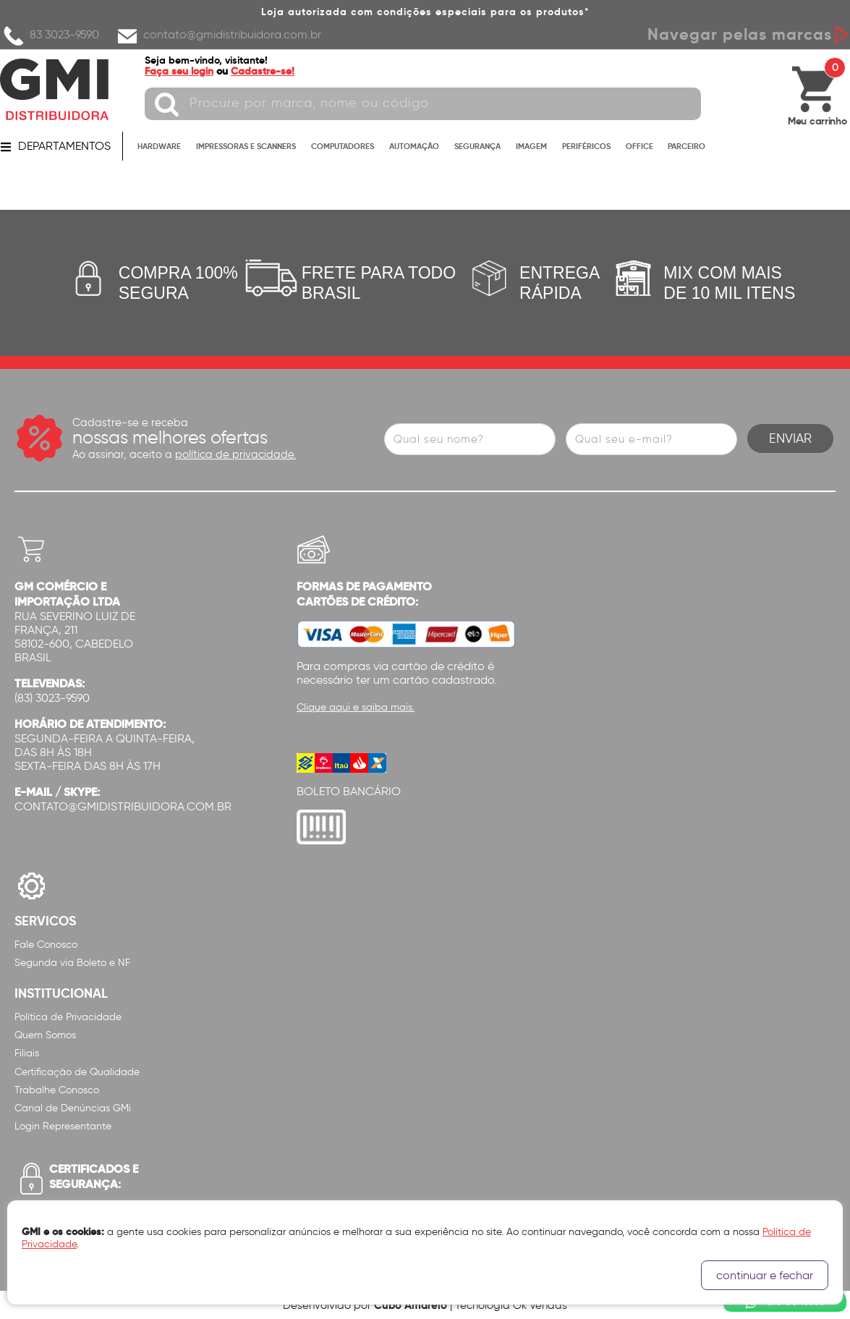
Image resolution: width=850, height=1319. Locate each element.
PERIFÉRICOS (586, 146)
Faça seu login (179, 70)
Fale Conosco (45, 944)
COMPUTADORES (342, 146)
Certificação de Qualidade (77, 1072)
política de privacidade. (235, 454)
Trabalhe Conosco (56, 1090)
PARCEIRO (686, 146)
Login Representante (62, 1126)
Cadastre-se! (262, 70)
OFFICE (639, 146)
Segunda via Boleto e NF (72, 963)
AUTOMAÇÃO (414, 146)
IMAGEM (531, 146)
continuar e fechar (764, 1275)
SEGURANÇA (477, 146)
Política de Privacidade (68, 1017)
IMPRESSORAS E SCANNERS (246, 146)
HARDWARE (159, 146)
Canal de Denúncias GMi (72, 1108)
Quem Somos (45, 1035)
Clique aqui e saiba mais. (356, 707)
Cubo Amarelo (410, 1305)
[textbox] (423, 104)
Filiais (26, 1053)
